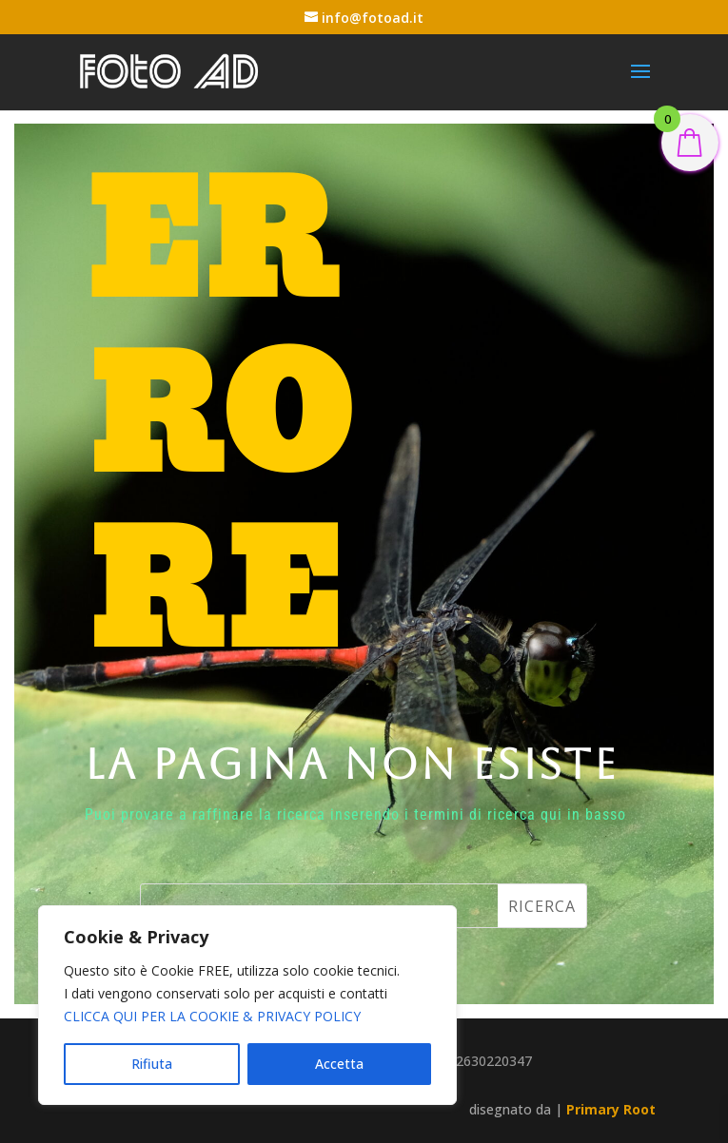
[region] (247, 1005)
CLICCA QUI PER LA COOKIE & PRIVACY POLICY (212, 1016)
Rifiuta (151, 1064)
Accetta (339, 1064)
